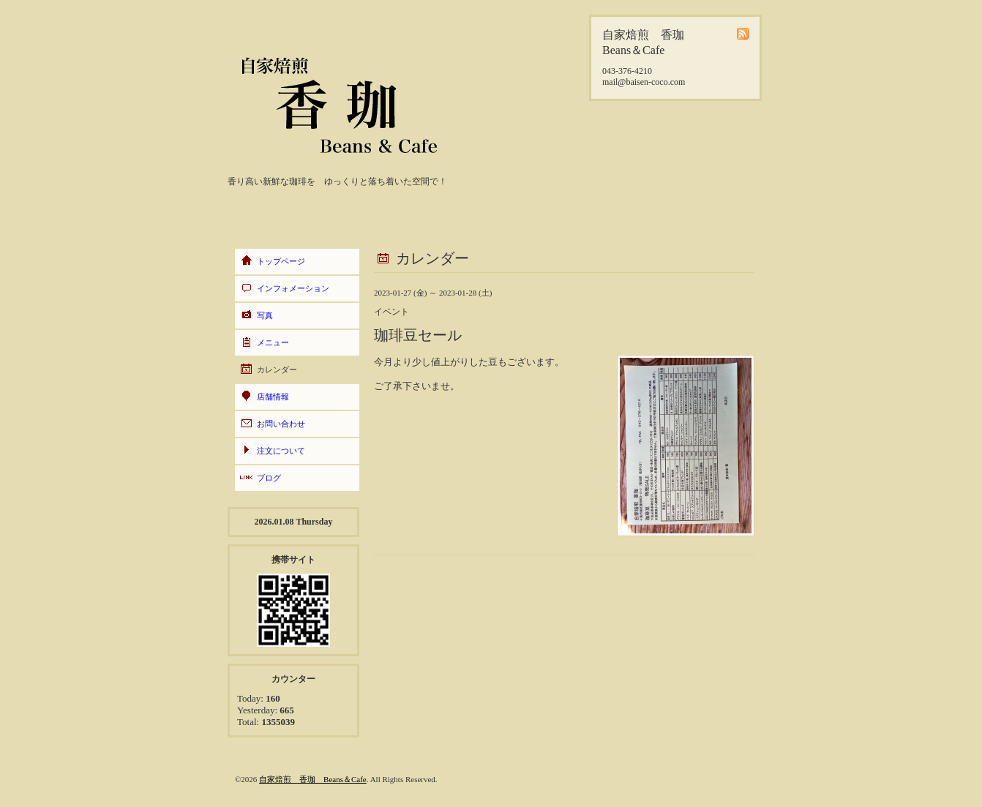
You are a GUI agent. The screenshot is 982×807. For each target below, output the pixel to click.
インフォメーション (293, 288)
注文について (281, 450)
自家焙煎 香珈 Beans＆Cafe (313, 779)
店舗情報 (273, 396)
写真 (265, 315)
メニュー (273, 342)
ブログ (269, 477)
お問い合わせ (281, 423)
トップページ (281, 261)
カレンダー (277, 369)
